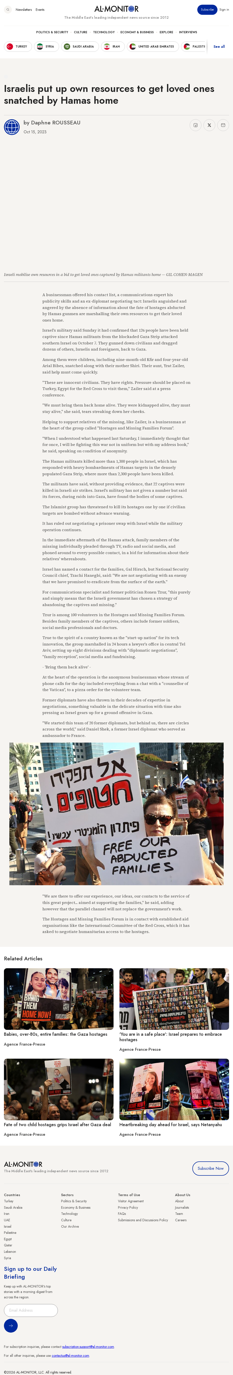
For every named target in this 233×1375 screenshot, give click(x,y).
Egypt (8, 1239)
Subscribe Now (211, 1168)
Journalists (182, 1207)
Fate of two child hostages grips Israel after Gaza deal (57, 1124)
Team (179, 1213)
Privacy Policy (128, 1207)
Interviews (188, 32)
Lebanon (10, 1251)
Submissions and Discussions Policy (143, 1220)
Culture (80, 32)
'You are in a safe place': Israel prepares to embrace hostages (170, 1037)
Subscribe (207, 9)
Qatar (8, 1245)
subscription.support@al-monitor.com (88, 1346)
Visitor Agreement (131, 1201)
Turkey (8, 1201)
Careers (180, 1220)
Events (40, 9)
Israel (7, 1226)
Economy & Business (137, 32)
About (179, 1201)
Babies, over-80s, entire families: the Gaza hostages (55, 1034)
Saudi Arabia (13, 1207)
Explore (166, 32)
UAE (7, 1220)
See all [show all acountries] (219, 46)
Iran (6, 1213)
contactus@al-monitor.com (70, 1355)
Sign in (224, 9)
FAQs (122, 1213)
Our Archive (70, 1226)
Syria (7, 1258)
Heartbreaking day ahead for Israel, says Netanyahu (170, 1124)
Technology (104, 32)
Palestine (10, 1232)
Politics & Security (52, 32)
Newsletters (24, 9)
